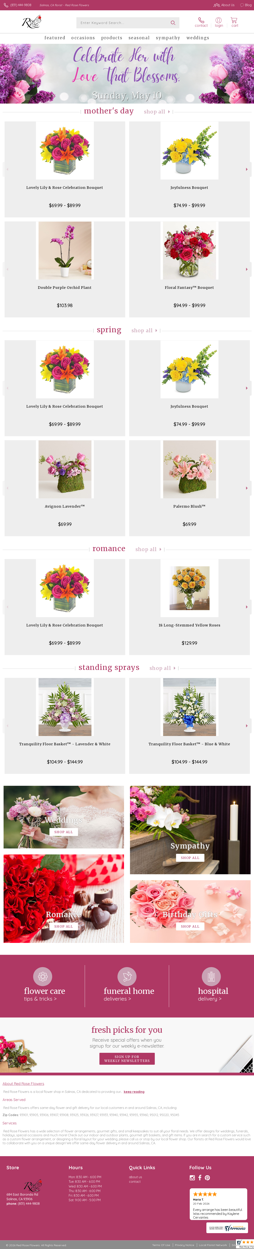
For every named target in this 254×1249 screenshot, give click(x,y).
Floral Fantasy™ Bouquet (189, 287)
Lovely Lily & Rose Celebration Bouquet (64, 187)
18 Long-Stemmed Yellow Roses (189, 625)
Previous (7, 169)
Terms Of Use (161, 1245)
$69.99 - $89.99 (65, 205)
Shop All (154, 112)
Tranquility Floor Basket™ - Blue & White (189, 744)
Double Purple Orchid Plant (65, 287)
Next (247, 169)
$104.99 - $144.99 (65, 762)
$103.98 (65, 305)
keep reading (134, 1092)
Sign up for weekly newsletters (127, 1059)
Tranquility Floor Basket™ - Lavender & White (65, 744)
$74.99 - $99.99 (189, 205)
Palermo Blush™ (189, 506)
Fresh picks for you (127, 1037)
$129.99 (189, 643)
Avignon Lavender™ (65, 506)
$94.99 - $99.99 (189, 305)
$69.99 (65, 524)
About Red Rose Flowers (23, 1083)
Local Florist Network (213, 1245)
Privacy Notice (184, 1245)
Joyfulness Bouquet (189, 187)
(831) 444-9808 (20, 5)
